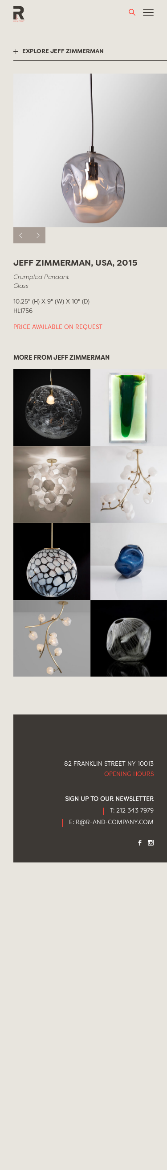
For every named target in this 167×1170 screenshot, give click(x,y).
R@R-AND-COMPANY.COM (115, 822)
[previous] (21, 235)
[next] (37, 235)
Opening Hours (129, 774)
